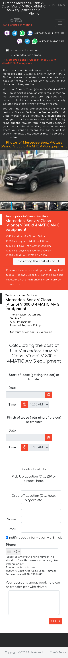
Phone (11, 545)
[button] (65, 175)
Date (12, 388)
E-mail (11, 529)
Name (11, 519)
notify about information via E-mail (34, 537)
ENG (61, 5)
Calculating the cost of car (38, 261)
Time (12, 404)
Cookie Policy (58, 652)
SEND (55, 621)
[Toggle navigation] (60, 23)
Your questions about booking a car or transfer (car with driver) (33, 585)
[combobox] (13, 552)
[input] (26, 394)
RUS (52, 5)
